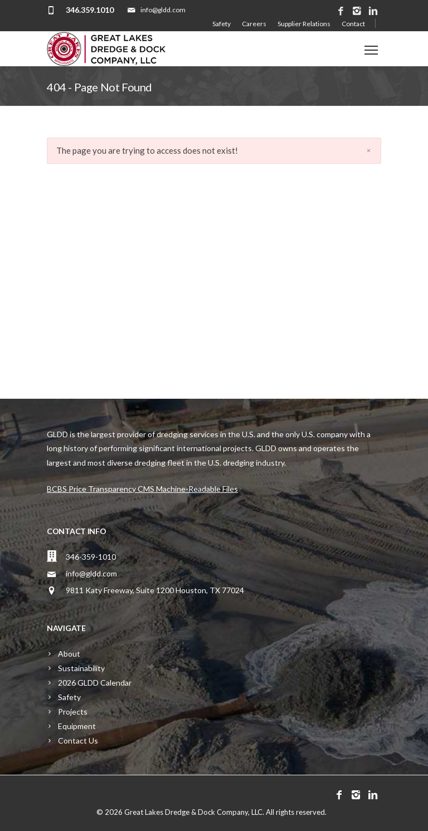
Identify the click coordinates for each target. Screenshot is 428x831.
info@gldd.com (91, 573)
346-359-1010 (91, 556)
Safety (221, 23)
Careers (254, 23)
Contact (353, 23)
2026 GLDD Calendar (95, 682)
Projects (72, 711)
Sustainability (81, 668)
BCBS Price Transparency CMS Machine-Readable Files (142, 488)
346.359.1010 (90, 9)
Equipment (77, 726)
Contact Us (78, 740)
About (69, 653)
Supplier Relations (304, 23)
